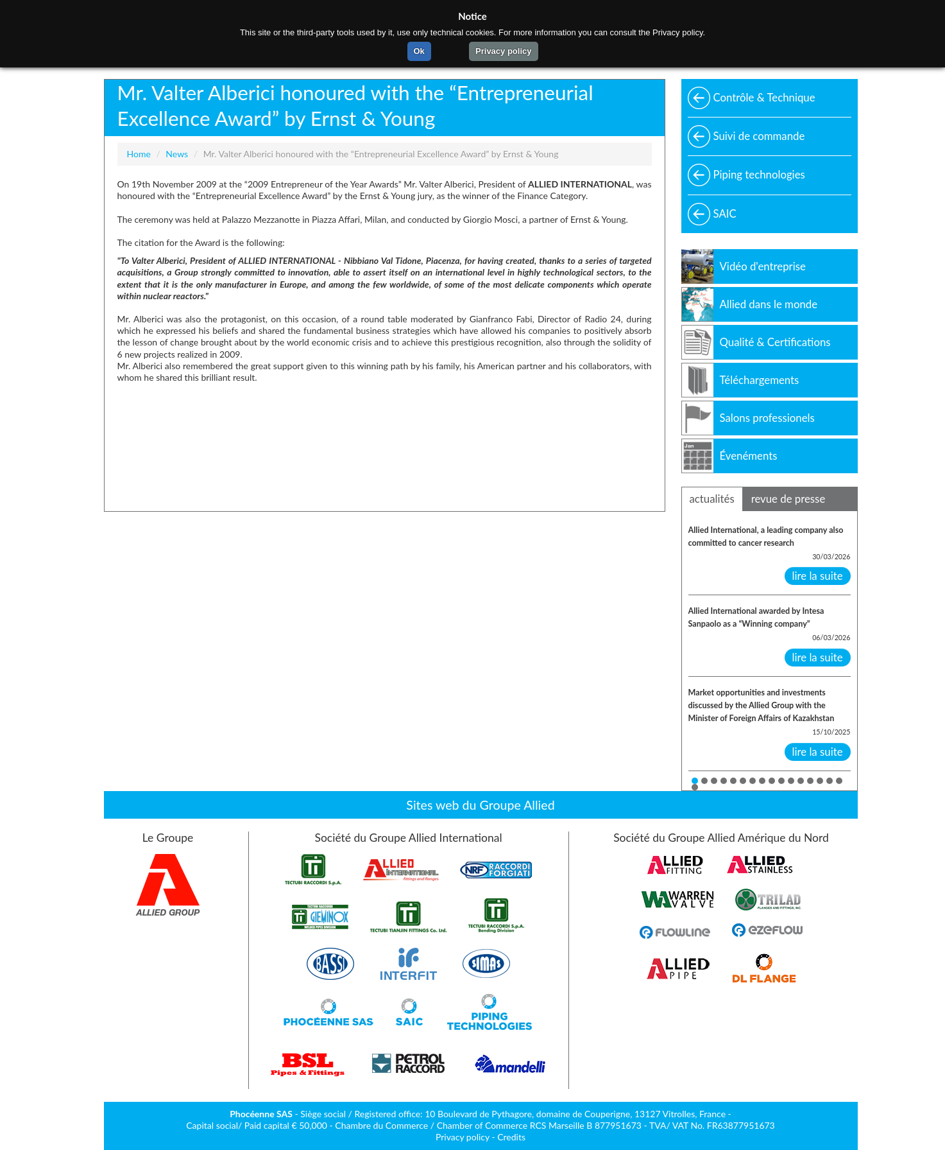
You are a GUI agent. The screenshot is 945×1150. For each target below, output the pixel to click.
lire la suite (817, 575)
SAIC (724, 213)
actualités (712, 498)
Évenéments (749, 455)
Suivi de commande (759, 136)
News (177, 153)
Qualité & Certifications (775, 342)
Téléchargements (759, 380)
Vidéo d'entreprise (763, 266)
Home (139, 153)
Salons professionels (767, 417)
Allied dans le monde (769, 304)
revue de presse (788, 498)
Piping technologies (759, 174)
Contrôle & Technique (764, 97)
